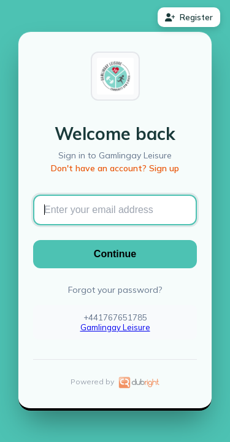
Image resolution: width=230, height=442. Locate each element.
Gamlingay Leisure (115, 327)
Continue (115, 254)
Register (189, 17)
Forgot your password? (115, 289)
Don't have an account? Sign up (115, 168)
